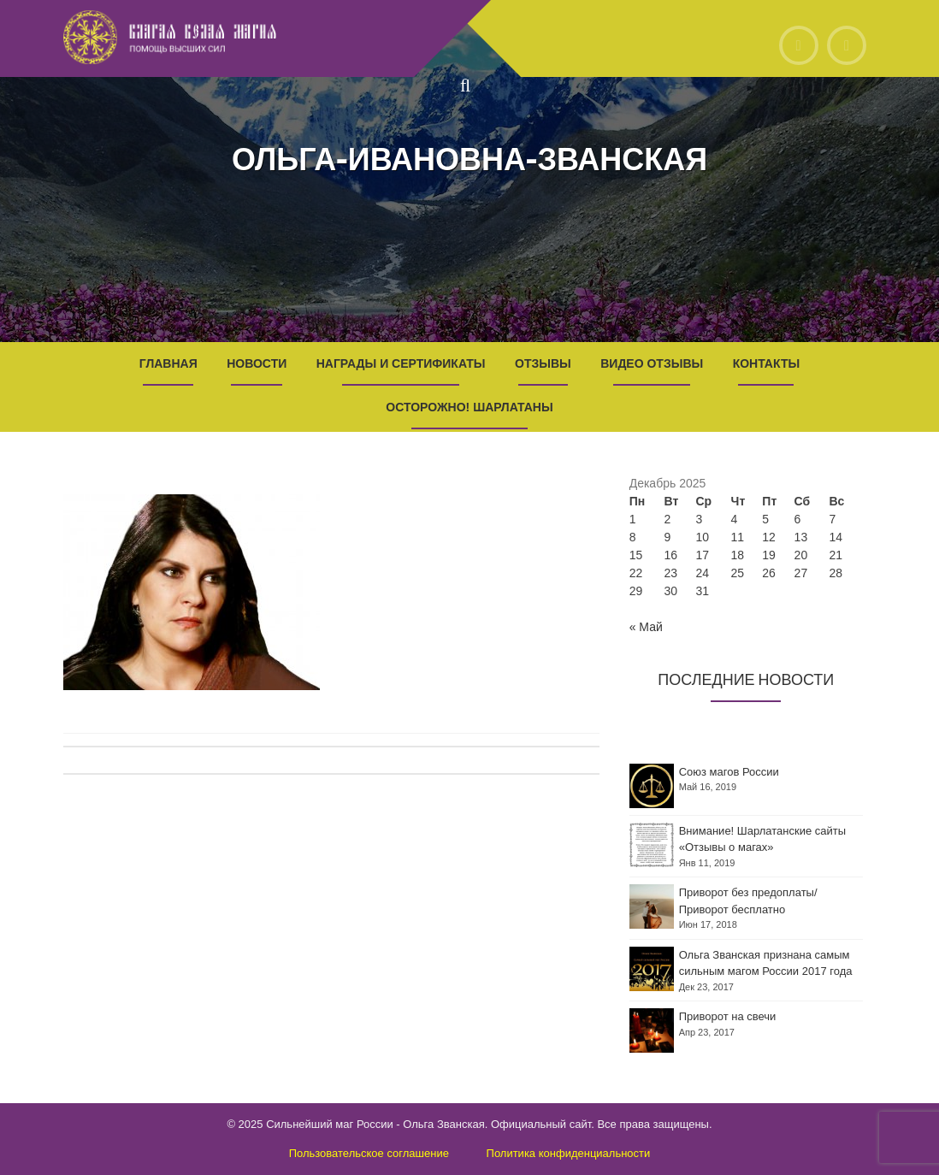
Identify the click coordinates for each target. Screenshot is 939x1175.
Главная (168, 363)
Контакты (766, 363)
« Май (646, 627)
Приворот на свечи (728, 1016)
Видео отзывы (651, 363)
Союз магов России (729, 771)
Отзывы (543, 363)
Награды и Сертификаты (401, 363)
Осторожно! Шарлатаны (469, 407)
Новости (256, 363)
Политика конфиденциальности (569, 1153)
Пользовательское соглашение (369, 1153)
